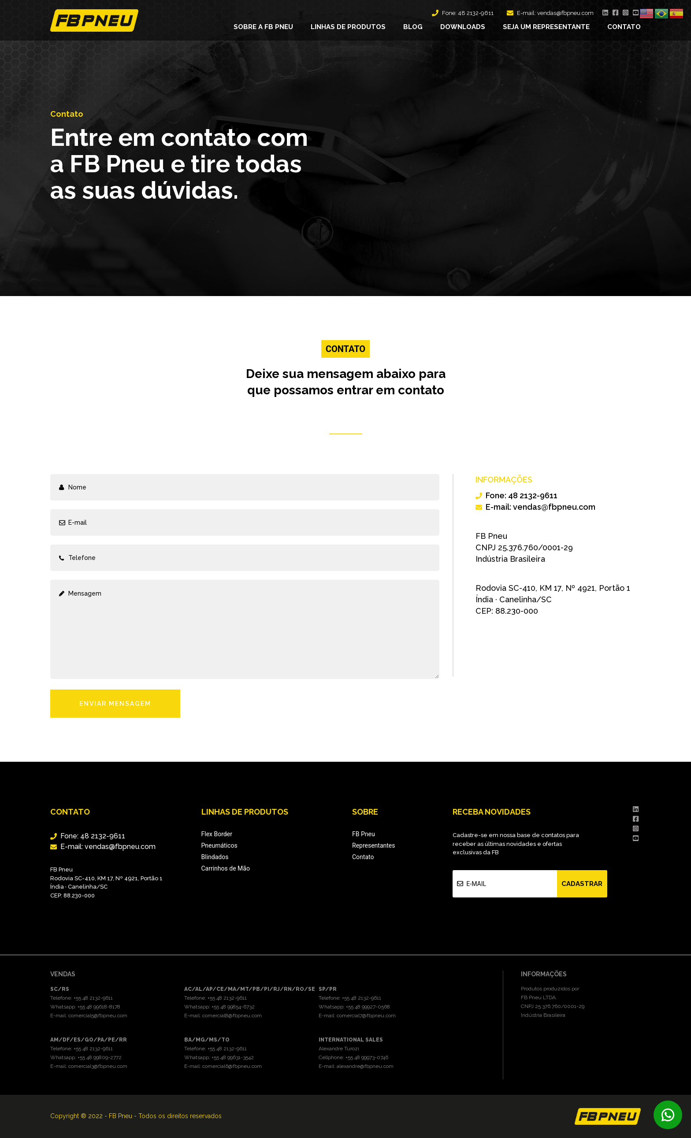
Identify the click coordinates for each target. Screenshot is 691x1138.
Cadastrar (581, 884)
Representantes (373, 845)
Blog (413, 27)
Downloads (462, 27)
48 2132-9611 (476, 13)
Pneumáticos (219, 845)
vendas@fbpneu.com (565, 13)
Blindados (215, 856)
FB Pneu (363, 834)
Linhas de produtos (348, 27)
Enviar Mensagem (115, 703)
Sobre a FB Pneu (263, 27)
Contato (624, 27)
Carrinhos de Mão (225, 868)
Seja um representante (546, 27)
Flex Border (216, 834)
